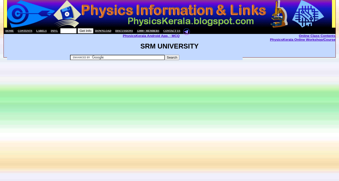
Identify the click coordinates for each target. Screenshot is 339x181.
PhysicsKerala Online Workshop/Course (302, 39)
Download (103, 30)
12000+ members (148, 30)
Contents (25, 30)
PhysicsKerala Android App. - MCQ (151, 36)
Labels (41, 30)
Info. (54, 30)
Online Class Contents (317, 36)
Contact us (171, 30)
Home (10, 30)
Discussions (124, 30)
